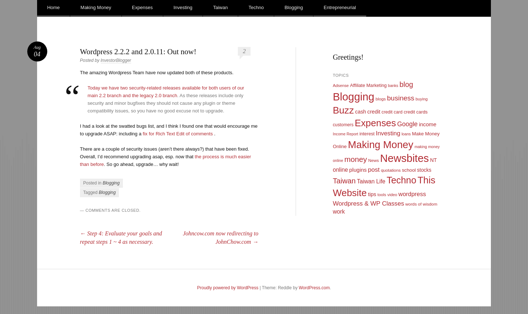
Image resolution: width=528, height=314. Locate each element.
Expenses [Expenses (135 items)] (375, 123)
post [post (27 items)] (374, 169)
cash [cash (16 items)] (360, 112)
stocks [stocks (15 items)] (424, 170)
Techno (256, 7)
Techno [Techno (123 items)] (401, 180)
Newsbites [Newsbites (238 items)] (404, 158)
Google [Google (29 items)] (407, 124)
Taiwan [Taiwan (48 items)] (344, 181)
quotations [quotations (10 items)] (391, 170)
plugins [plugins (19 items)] (358, 170)
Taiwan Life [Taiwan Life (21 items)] (371, 181)
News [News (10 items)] (373, 160)
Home (53, 7)
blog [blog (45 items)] (406, 84)
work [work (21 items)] (339, 211)
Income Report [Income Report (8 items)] (345, 134)
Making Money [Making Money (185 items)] (380, 144)
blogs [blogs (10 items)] (381, 99)
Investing (182, 7)
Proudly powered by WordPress (228, 287)
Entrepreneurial (340, 7)
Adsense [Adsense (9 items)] (341, 85)
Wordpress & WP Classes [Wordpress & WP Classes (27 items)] (368, 203)
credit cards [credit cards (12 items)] (416, 112)
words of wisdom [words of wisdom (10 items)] (421, 204)
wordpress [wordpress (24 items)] (412, 194)
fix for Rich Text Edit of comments (178, 133)
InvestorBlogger (116, 60)
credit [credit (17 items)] (373, 112)
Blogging (293, 7)
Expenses (142, 7)
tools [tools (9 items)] (381, 194)
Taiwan (220, 7)
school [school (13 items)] (409, 170)
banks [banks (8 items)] (393, 85)
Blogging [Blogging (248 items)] (353, 97)
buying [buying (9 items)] (422, 99)
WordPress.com (314, 287)
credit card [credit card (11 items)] (392, 112)
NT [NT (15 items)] (433, 160)
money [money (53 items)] (355, 159)
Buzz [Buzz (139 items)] (343, 110)
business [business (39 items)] (400, 98)
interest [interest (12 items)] (367, 133)
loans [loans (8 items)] (406, 134)
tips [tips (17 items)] (372, 194)
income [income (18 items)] (427, 124)
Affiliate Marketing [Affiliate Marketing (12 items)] (368, 85)
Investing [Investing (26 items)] (388, 133)
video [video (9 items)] (392, 194)
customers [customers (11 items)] (343, 124)
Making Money (95, 7)
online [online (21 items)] (340, 170)
